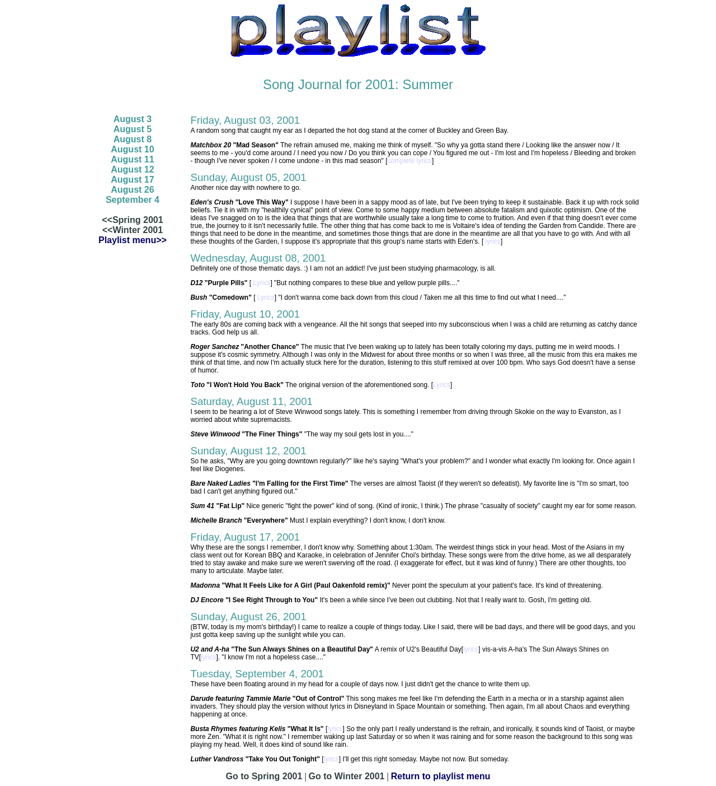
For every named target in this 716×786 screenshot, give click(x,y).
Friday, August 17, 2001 (245, 537)
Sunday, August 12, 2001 (248, 451)
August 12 (132, 169)
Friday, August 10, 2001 (245, 314)
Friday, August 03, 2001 (245, 120)
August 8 (133, 139)
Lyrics (260, 283)
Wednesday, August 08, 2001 (258, 258)
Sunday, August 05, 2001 (248, 177)
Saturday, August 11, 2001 (251, 401)
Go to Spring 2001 (263, 776)
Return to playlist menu (441, 776)
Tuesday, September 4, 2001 (257, 674)
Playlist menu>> (132, 240)
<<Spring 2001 (132, 220)
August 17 (132, 179)
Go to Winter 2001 (347, 776)
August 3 (133, 119)
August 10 (132, 149)
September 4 (132, 199)
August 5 (133, 129)
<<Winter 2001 (132, 230)
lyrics (492, 241)
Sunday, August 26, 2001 (248, 616)
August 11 (132, 159)
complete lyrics (410, 161)
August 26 (132, 189)
